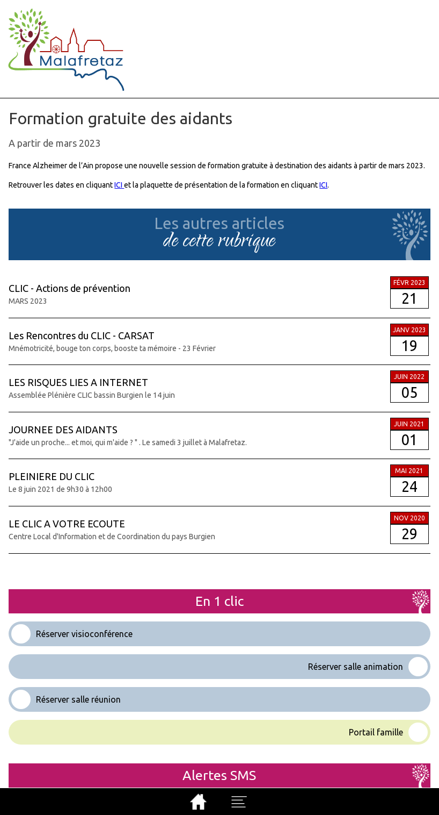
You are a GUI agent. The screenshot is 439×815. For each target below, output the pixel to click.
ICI (119, 185)
